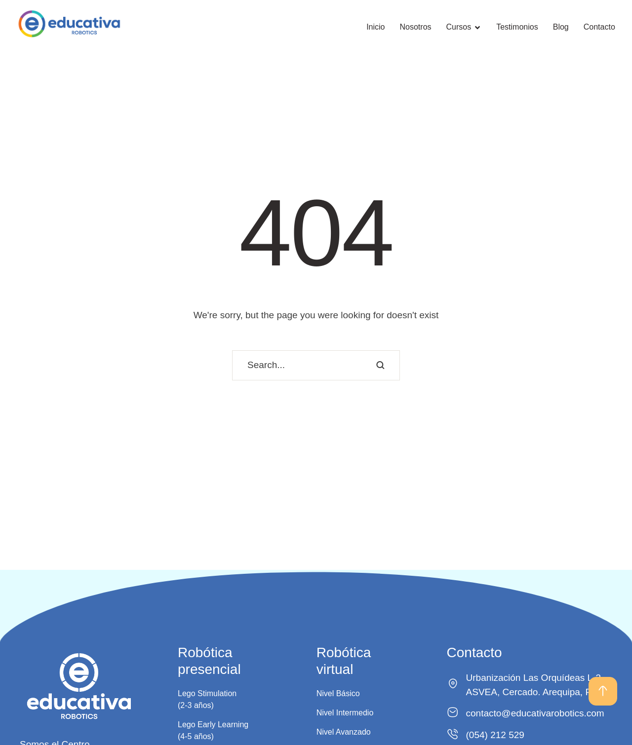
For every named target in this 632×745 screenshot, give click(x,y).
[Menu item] (375, 27)
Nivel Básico (338, 693)
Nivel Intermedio (345, 712)
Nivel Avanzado (343, 732)
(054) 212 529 (495, 735)
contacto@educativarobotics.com (535, 713)
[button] (603, 691)
